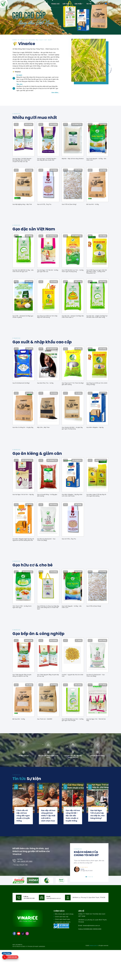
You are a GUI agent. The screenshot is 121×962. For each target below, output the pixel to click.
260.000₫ (53, 124)
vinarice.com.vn (93, 945)
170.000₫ (53, 572)
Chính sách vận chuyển (62, 922)
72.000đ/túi (77, 124)
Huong (82, 869)
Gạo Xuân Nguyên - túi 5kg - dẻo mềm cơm (96, 159)
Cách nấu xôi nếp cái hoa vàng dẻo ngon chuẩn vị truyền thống (23, 815)
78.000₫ (79, 393)
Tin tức (89, 4)
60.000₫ (54, 685)
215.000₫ (103, 236)
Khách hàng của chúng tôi (86, 853)
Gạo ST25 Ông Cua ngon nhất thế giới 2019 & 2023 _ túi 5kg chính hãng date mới (96, 271)
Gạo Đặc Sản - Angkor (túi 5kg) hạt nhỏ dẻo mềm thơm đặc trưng (96, 316)
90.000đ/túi (77, 236)
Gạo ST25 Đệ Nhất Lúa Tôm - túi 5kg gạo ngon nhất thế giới (72, 719)
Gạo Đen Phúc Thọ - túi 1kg (45, 383)
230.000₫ (102, 349)
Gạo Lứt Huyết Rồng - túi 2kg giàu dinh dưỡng (47, 495)
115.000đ (103, 124)
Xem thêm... (55, 92)
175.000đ (78, 170)
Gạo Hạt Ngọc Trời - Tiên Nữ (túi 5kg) (96, 719)
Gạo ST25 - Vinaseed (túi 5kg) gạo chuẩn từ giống (23, 316)
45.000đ (54, 170)
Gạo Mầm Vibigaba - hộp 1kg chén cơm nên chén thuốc (72, 495)
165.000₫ (78, 282)
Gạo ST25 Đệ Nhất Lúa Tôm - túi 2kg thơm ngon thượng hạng (72, 270)
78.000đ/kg (77, 460)
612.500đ (53, 640)
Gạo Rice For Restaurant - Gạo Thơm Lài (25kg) (46, 539)
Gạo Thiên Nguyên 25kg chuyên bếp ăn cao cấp (48, 675)
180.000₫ (102, 282)
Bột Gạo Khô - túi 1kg (92, 204)
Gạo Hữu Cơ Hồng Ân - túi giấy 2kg (23, 427)
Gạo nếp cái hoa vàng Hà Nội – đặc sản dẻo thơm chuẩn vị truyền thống (73, 815)
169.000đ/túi (52, 236)
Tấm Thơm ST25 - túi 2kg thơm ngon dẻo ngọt (22, 606)
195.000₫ (29, 282)
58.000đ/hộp (27, 460)
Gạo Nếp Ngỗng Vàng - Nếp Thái (22, 204)
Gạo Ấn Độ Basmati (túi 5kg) (21, 383)
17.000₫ (79, 640)
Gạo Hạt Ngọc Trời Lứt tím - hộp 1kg (23, 494)
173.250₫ (103, 685)
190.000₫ (78, 685)
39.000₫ (103, 170)
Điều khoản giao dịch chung (64, 914)
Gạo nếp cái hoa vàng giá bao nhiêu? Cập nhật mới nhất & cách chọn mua (48, 815)
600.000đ (28, 124)
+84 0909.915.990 (24, 861)
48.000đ (29, 236)
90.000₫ (78, 349)
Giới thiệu (66, 4)
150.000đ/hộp (101, 460)
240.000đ (28, 640)
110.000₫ (54, 282)
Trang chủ (55, 4)
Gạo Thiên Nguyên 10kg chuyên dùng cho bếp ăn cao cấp (22, 675)
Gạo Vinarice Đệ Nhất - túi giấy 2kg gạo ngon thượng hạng (72, 428)
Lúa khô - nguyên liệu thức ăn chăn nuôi (72, 675)
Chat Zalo (6, 953)
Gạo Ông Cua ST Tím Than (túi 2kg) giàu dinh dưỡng (73, 383)
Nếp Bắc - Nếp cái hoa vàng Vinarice (73, 158)
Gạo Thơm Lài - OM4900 (44, 719)
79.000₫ (29, 349)
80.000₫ (54, 393)
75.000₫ (103, 393)
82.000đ (29, 170)
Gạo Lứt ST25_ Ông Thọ (44, 204)
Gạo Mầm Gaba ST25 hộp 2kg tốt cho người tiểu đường (96, 495)
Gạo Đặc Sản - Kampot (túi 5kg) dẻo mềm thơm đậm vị (73, 316)
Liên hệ (97, 4)
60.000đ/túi (27, 572)
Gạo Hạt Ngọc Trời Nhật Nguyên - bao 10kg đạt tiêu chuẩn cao (47, 159)
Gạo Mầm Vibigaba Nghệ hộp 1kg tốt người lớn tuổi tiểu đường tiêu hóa (23, 539)
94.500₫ (29, 393)
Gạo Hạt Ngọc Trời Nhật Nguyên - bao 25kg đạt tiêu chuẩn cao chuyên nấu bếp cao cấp (22, 160)
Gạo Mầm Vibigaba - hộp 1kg (94, 427)
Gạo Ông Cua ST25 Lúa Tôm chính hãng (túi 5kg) (96, 383)
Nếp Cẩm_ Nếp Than (43, 427)
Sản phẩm (78, 4)
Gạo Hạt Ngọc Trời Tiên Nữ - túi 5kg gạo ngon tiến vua (47, 270)
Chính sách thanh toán (62, 919)
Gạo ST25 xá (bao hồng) (69, 204)
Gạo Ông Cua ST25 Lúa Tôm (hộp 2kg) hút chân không (47, 316)
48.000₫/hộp (52, 349)
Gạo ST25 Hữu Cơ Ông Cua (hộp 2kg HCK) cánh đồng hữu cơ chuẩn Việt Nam (48, 607)
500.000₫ (53, 505)
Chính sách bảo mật (61, 916)
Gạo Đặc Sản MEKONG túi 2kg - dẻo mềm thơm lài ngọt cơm (23, 270)
